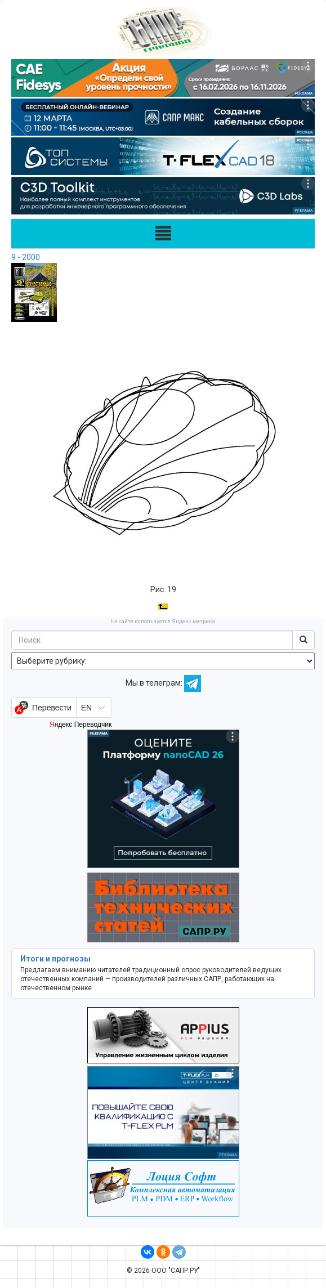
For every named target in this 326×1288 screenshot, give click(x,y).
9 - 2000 (25, 257)
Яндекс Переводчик (80, 724)
